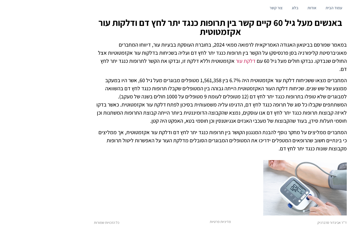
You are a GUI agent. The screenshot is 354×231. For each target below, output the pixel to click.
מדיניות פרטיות (177, 221)
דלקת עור (202, 60)
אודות (268, 7)
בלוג (251, 7)
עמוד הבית (290, 7)
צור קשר (232, 7)
